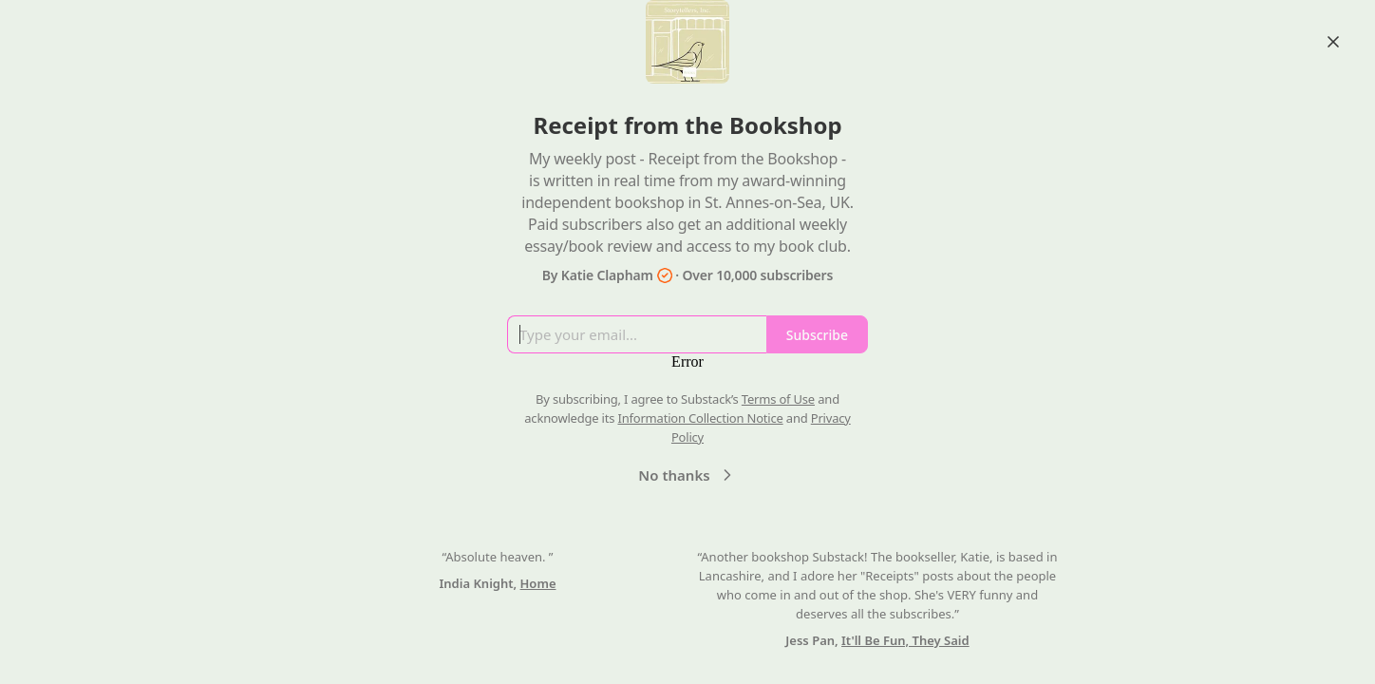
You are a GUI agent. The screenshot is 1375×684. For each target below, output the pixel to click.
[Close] (1333, 42)
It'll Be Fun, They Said (905, 640)
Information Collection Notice (699, 418)
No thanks (687, 475)
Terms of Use (778, 399)
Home (538, 583)
